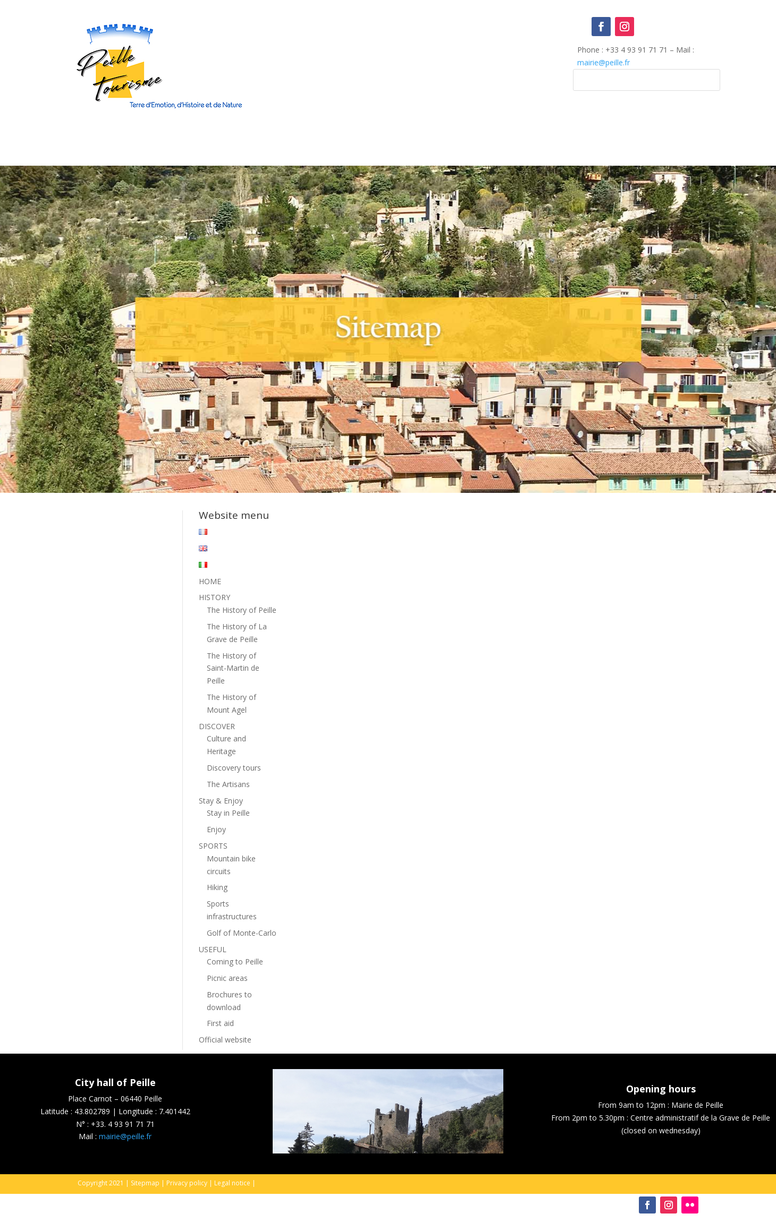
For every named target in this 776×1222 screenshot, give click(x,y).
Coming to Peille (235, 961)
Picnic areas (227, 978)
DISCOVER (217, 726)
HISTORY (214, 597)
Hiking (217, 887)
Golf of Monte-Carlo (241, 933)
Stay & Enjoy (221, 801)
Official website (225, 1040)
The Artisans (228, 784)
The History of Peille (241, 610)
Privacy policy (186, 1182)
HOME (210, 581)
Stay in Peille (228, 813)
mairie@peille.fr (603, 62)
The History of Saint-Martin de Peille (233, 668)
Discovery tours (234, 768)
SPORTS (213, 846)
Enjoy (216, 829)
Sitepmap (145, 1182)
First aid (220, 1023)
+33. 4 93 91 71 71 (123, 1124)
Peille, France (388, 60)
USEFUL (212, 949)
